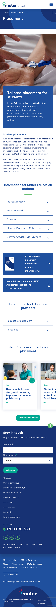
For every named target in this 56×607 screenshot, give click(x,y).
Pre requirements (28, 202)
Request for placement (28, 321)
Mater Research (10, 568)
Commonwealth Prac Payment (28, 237)
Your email (8, 444)
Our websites (10, 575)
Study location (10, 455)
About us (7, 478)
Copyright (7, 512)
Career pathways (11, 483)
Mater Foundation (29, 568)
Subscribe (10, 470)
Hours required (28, 211)
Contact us (8, 503)
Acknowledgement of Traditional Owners (21, 582)
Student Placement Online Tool (28, 228)
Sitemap (18, 548)
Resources (28, 330)
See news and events (28, 418)
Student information (12, 493)
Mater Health (18, 564)
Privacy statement (11, 517)
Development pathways (14, 488)
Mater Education (34, 564)
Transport (28, 219)
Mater (5, 564)
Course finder (9, 507)
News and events (11, 498)
